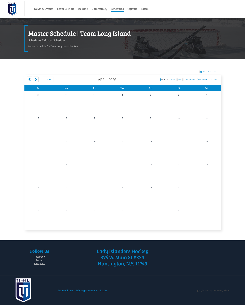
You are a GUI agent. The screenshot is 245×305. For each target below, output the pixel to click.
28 (94, 187)
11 (207, 118)
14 (94, 141)
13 (66, 141)
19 (38, 164)
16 (151, 141)
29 (38, 94)
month (164, 80)
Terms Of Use (65, 290)
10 (179, 118)
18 (207, 141)
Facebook (39, 256)
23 (151, 164)
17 (179, 141)
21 (94, 164)
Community (99, 9)
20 (66, 164)
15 (122, 141)
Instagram (39, 263)
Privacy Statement (86, 290)
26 (38, 187)
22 (122, 164)
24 (179, 164)
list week (202, 80)
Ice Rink (83, 9)
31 (94, 94)
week (173, 80)
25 (207, 164)
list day (213, 80)
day (180, 80)
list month (190, 80)
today (48, 79)
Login (103, 290)
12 (38, 141)
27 (66, 187)
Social (144, 9)
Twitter (39, 260)
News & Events (43, 9)
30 (66, 94)
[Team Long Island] (12, 9)
